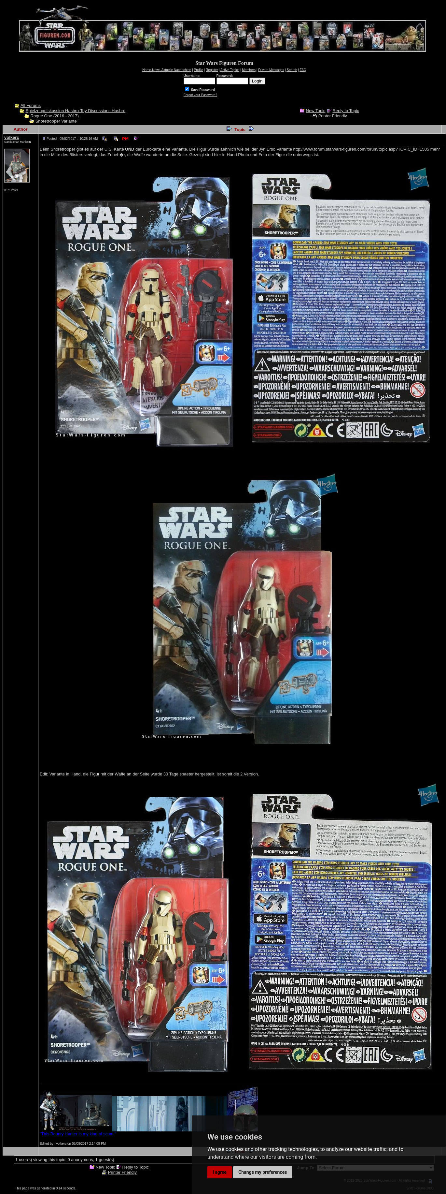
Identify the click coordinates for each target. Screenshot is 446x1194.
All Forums (31, 105)
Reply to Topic (346, 110)
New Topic (316, 110)
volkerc (11, 137)
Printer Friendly (332, 115)
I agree (220, 1172)
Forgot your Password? (200, 95)
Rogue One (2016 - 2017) (55, 115)
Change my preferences (262, 1172)
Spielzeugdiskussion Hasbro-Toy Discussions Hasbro (75, 110)
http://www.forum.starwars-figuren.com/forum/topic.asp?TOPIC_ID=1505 (361, 149)
